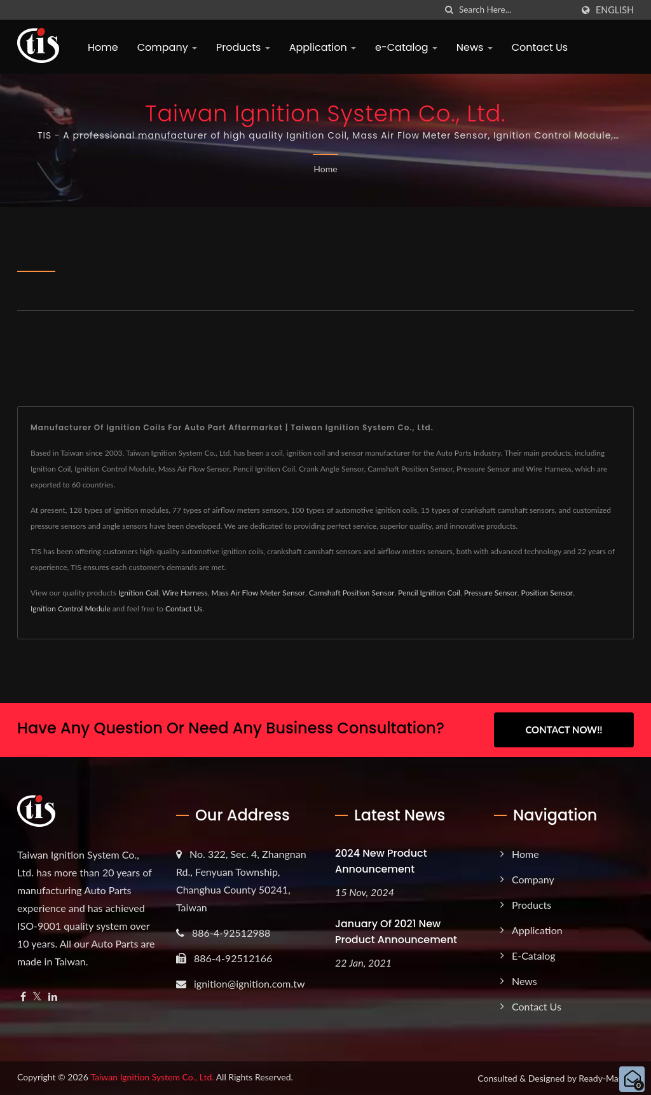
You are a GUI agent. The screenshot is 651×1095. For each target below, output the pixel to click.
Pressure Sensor (490, 592)
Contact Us (540, 47)
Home (103, 47)
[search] (449, 10)
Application (322, 47)
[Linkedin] (52, 997)
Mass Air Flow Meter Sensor (258, 592)
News (474, 47)
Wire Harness (185, 592)
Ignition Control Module (71, 608)
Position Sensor (547, 592)
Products (243, 47)
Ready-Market (606, 1078)
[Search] (515, 10)
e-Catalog (406, 47)
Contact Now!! (563, 729)
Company (167, 47)
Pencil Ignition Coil (429, 592)
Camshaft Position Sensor (352, 592)
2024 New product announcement (381, 861)
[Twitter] (37, 997)
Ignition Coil (138, 592)
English (615, 10)
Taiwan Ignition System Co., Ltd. (152, 1076)
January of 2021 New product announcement (396, 931)
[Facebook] (23, 997)
